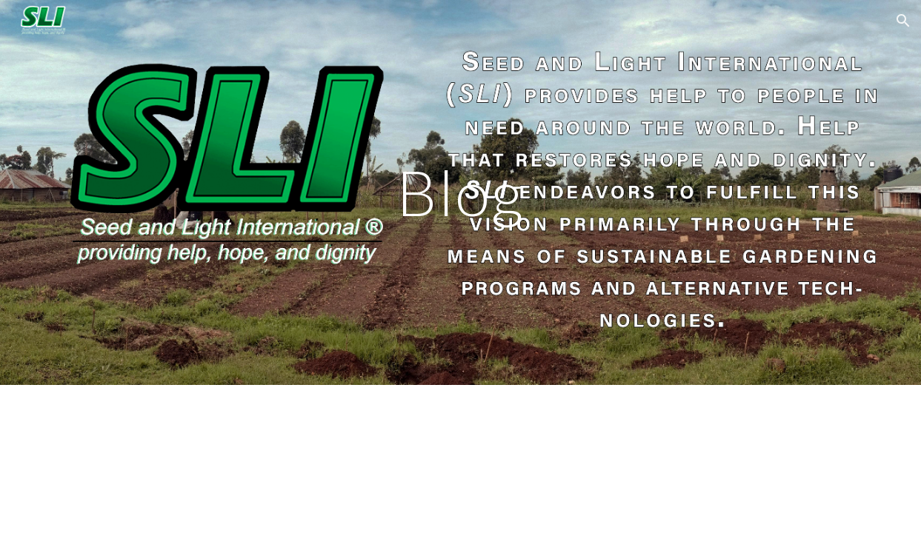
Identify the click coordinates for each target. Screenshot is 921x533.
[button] (903, 20)
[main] (460, 192)
